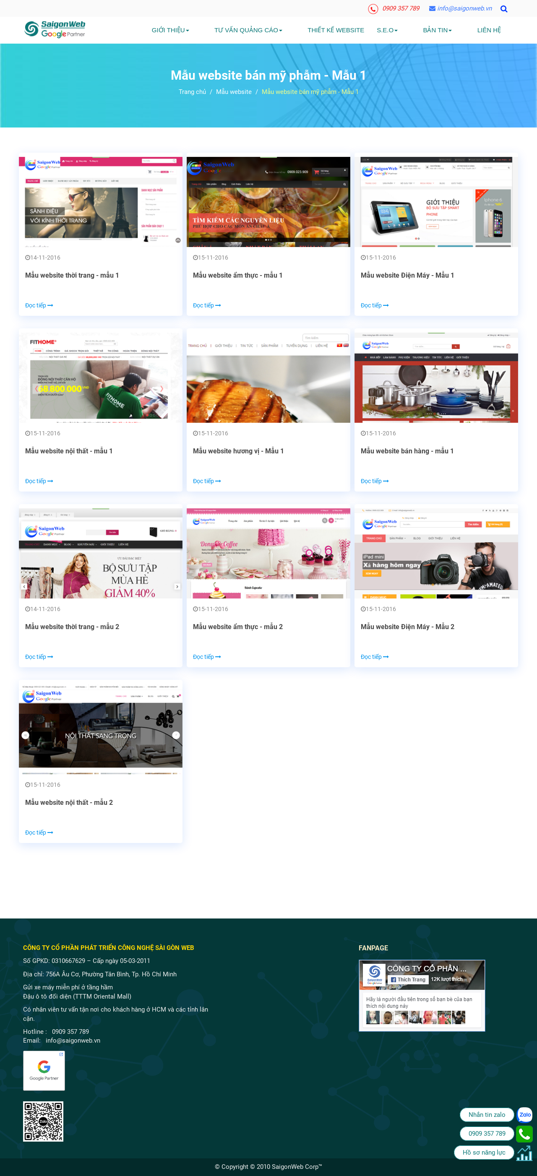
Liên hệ (489, 30)
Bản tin (450, 30)
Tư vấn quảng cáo (287, 30)
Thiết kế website (361, 30)
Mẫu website (234, 92)
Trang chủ (192, 92)
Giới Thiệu (221, 30)
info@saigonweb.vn (460, 8)
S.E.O (412, 30)
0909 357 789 (393, 8)
